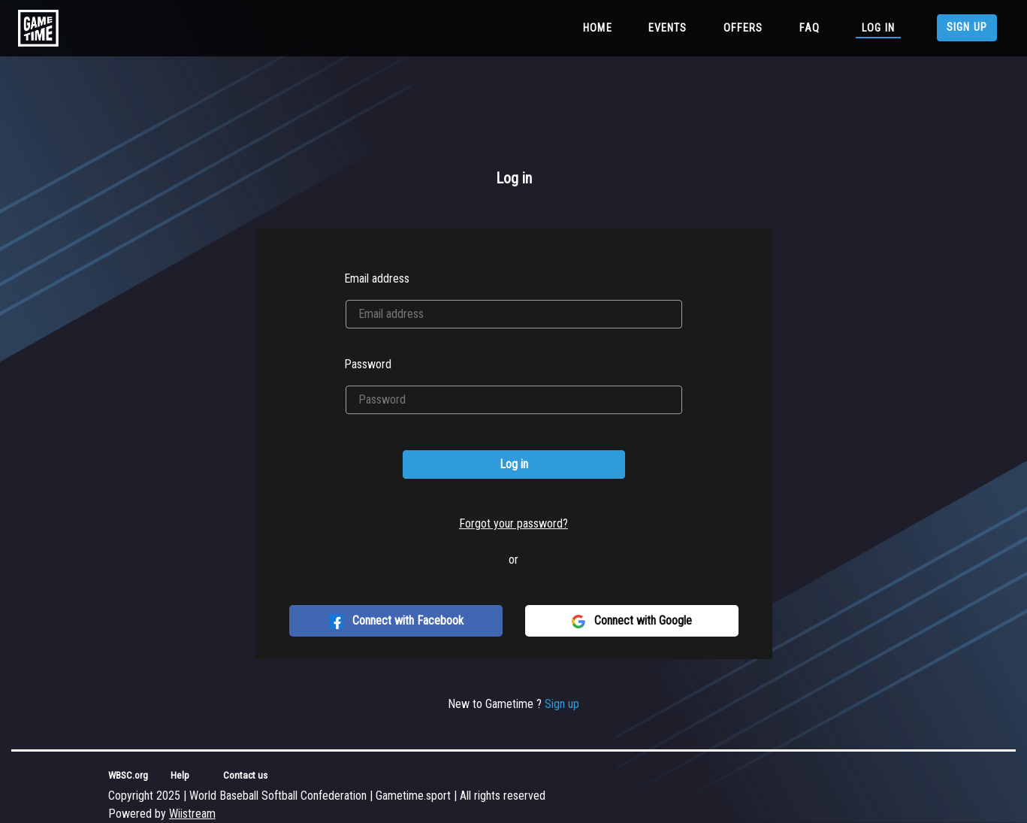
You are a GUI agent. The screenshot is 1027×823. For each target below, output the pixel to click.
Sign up (967, 27)
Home (600, 27)
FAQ (809, 28)
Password (367, 364)
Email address (376, 278)
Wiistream (192, 813)
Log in (878, 28)
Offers (743, 28)
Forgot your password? (513, 523)
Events (667, 28)
